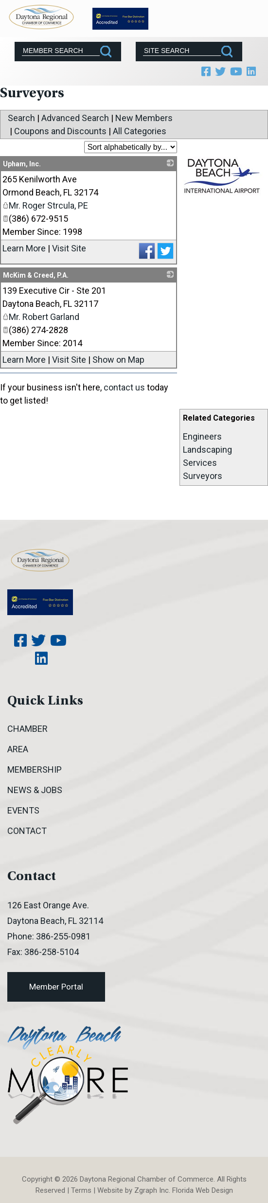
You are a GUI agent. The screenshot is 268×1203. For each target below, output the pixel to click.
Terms (81, 1190)
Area (17, 749)
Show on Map (118, 359)
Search (21, 118)
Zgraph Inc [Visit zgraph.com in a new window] (151, 1190)
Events (23, 810)
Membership (34, 769)
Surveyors (202, 476)
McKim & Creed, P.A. (36, 275)
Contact (27, 831)
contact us (124, 387)
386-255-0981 (63, 936)
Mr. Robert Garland (40, 317)
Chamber (27, 729)
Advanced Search (75, 118)
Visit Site (69, 248)
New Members (144, 118)
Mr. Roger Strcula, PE (45, 205)
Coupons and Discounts (60, 131)
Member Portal (56, 986)
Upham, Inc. (22, 164)
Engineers (202, 436)
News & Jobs (34, 790)
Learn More (24, 248)
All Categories (139, 131)
